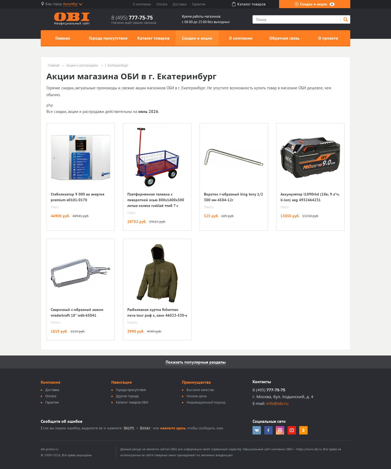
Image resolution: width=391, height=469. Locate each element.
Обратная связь (284, 38)
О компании (142, 4)
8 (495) (132, 17)
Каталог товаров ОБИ (132, 402)
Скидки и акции (315, 4)
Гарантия (198, 4)
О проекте (328, 38)
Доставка (180, 4)
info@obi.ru (277, 403)
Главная (62, 38)
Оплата (161, 4)
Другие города (127, 396)
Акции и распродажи (82, 65)
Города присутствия (108, 38)
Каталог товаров (153, 38)
